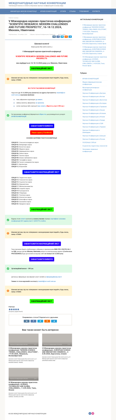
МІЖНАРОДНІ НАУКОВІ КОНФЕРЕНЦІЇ (23, 11)
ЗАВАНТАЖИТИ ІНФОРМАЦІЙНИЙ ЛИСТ (41, 172)
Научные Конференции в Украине (94, 127)
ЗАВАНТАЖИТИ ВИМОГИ (42, 126)
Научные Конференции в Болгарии (94, 103)
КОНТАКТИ (96, 11)
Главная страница (13, 17)
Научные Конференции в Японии (93, 139)
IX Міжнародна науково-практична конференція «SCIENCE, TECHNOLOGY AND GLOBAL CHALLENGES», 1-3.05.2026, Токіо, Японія (23, 386)
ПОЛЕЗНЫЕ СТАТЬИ (89, 142)
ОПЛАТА (63, 11)
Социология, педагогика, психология (94, 146)
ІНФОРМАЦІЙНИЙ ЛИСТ (41, 68)
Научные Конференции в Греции (93, 110)
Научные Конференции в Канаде (93, 120)
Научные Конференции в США (92, 123)
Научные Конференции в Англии (93, 96)
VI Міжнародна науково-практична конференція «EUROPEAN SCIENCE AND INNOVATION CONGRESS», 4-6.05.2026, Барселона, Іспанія (56, 351)
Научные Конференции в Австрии (94, 93)
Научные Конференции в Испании (94, 113)
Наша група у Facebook (42, 132)
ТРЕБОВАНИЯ (84, 11)
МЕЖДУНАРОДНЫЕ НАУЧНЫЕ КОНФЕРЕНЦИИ (37, 3)
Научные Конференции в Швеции (94, 136)
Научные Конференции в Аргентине (94, 100)
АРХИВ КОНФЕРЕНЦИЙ (48, 11)
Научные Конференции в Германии (45, 34)
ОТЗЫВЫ (72, 11)
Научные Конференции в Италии (93, 117)
